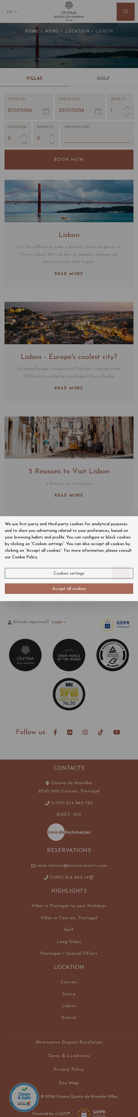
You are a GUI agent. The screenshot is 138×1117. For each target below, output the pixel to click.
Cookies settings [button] (69, 573)
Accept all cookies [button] (69, 589)
